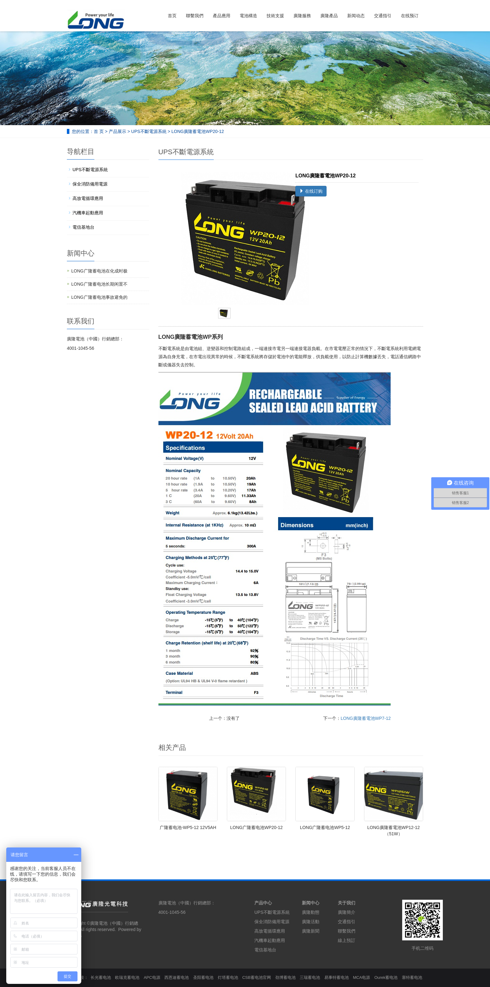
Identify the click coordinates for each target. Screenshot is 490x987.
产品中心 (263, 902)
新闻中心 (310, 902)
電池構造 (248, 15)
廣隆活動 (310, 921)
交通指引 (383, 15)
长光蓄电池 (101, 977)
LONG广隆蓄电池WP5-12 (325, 827)
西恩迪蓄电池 (176, 977)
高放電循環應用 (87, 198)
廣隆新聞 (310, 931)
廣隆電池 (99, 923)
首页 (172, 15)
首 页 (99, 131)
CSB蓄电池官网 (256, 977)
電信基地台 (83, 227)
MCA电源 (361, 977)
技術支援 (275, 15)
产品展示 (117, 131)
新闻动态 (356, 15)
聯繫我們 (194, 15)
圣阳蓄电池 (203, 977)
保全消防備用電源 (90, 183)
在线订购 (310, 191)
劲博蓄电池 (285, 977)
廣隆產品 (329, 15)
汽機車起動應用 (87, 212)
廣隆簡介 (346, 912)
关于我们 (346, 902)
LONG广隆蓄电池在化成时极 (99, 270)
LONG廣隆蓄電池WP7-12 (366, 718)
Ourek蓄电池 (386, 977)
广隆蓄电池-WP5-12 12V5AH (188, 827)
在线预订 (409, 15)
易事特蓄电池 (336, 977)
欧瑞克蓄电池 (127, 977)
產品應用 (221, 15)
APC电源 (152, 977)
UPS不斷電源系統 (149, 131)
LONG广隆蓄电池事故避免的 (99, 297)
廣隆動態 (310, 912)
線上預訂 (346, 940)
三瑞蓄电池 (310, 977)
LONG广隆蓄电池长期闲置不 (99, 284)
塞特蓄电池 (412, 977)
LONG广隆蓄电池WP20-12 (256, 827)
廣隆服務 (302, 15)
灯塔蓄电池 (228, 977)
